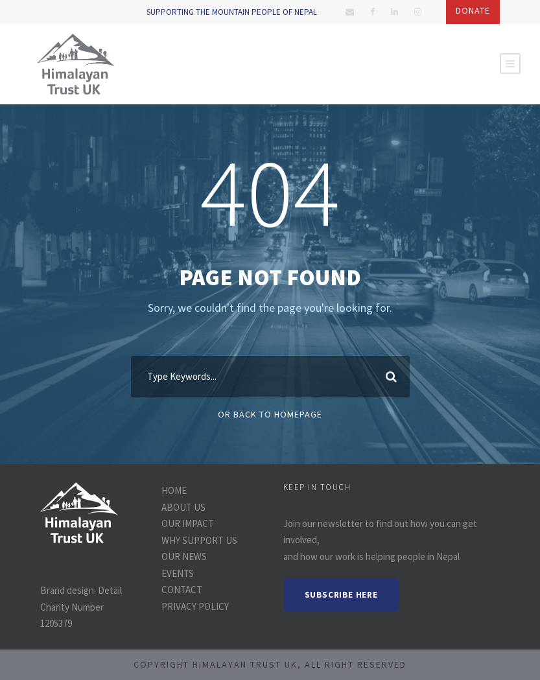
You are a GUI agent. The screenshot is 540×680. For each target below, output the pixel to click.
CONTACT (181, 589)
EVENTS (177, 573)
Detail (110, 590)
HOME (174, 490)
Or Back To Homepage (270, 414)
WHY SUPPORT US (199, 540)
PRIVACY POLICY (195, 606)
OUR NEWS (184, 556)
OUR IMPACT (187, 523)
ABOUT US (183, 507)
